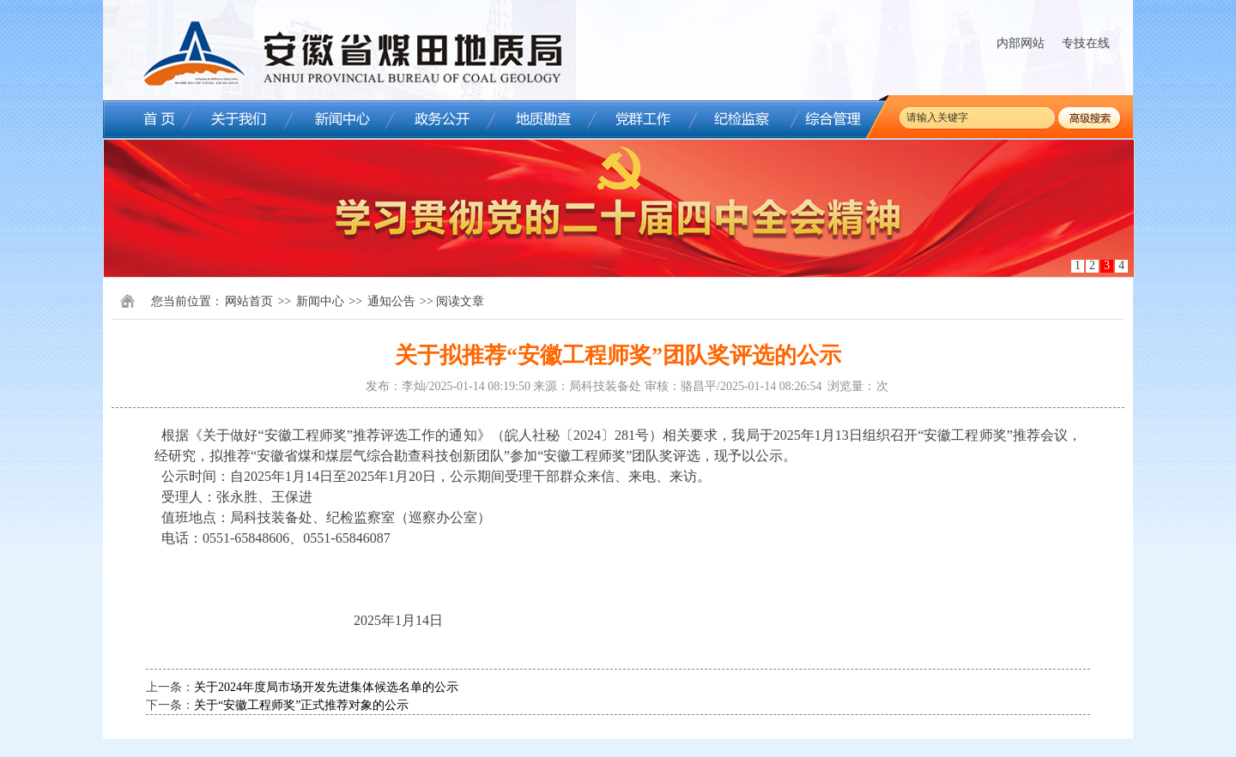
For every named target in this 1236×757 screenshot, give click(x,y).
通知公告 (391, 301)
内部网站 (1021, 43)
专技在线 (1086, 43)
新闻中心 (320, 301)
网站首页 (249, 301)
